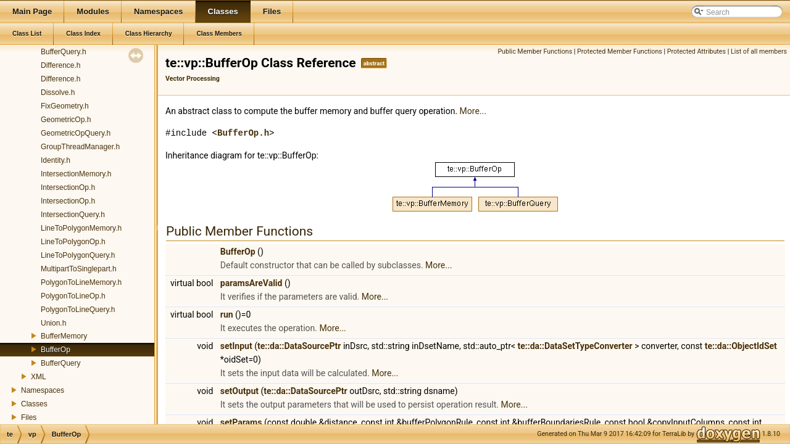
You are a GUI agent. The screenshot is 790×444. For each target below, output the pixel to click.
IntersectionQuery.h (73, 214)
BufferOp (55, 349)
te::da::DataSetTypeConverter (575, 346)
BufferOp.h (243, 133)
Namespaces (42, 390)
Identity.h (55, 160)
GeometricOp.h (66, 119)
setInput (236, 346)
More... (473, 111)
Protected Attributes (696, 51)
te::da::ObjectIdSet (741, 346)
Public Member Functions (534, 51)
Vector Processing (192, 79)
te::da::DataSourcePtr (299, 346)
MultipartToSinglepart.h (79, 269)
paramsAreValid (251, 283)
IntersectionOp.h (68, 187)
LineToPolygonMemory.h (81, 228)
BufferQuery (60, 363)
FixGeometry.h (65, 106)
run (226, 314)
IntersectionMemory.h (76, 174)
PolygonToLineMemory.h (81, 282)
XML (38, 376)
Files (28, 417)
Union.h (53, 323)
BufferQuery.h (63, 51)
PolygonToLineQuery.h (78, 309)
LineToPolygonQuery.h (78, 255)
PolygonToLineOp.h (73, 296)
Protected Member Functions (619, 51)
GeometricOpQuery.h (75, 133)
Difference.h (60, 65)
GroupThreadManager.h (80, 146)
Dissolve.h (58, 92)
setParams (241, 422)
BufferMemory (64, 336)
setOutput (239, 391)
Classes (34, 404)
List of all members (759, 51)
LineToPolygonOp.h (73, 241)
